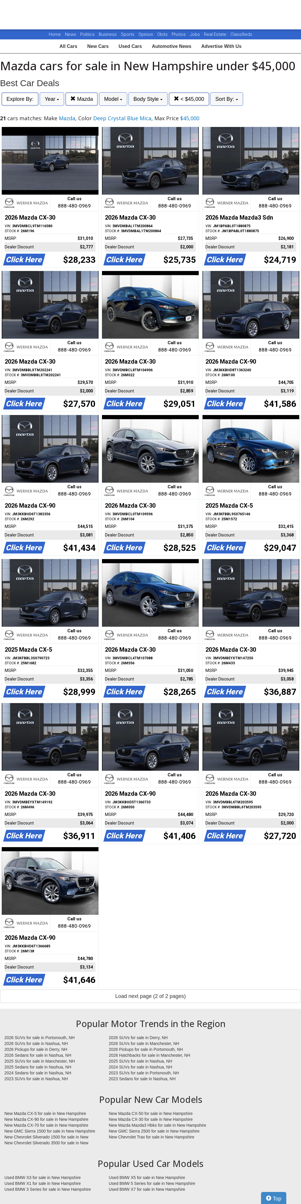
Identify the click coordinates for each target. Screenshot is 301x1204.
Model (113, 99)
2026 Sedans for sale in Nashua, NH (37, 1055)
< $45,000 (189, 99)
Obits (163, 34)
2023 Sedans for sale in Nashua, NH (142, 1078)
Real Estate (216, 34)
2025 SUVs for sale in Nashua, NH (140, 1061)
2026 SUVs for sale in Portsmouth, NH (39, 1037)
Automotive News (171, 46)
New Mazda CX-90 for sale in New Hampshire (46, 1119)
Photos (179, 34)
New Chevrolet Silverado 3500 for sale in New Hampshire (46, 1143)
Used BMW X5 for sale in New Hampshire (147, 1177)
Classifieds (241, 34)
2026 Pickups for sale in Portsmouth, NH (146, 1049)
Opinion (146, 34)
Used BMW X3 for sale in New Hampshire (42, 1177)
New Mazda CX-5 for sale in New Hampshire (45, 1113)
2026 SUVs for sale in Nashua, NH (36, 1043)
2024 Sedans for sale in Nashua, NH (37, 1073)
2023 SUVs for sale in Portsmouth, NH (144, 1073)
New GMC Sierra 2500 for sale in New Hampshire (154, 1131)
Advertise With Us (221, 46)
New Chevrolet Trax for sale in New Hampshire (151, 1137)
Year (52, 99)
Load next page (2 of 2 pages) (150, 996)
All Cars (68, 46)
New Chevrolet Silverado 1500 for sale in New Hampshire (46, 1137)
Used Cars (130, 46)
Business (108, 34)
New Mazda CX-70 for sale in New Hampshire (46, 1125)
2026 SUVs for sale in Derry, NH (138, 1037)
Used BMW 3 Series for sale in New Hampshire (47, 1189)
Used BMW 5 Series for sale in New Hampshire (152, 1183)
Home (55, 34)
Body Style (148, 99)
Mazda (81, 99)
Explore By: (20, 99)
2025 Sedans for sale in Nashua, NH (37, 1067)
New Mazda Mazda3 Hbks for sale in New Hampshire (157, 1125)
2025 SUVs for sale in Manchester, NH (39, 1061)
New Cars (98, 46)
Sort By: (226, 99)
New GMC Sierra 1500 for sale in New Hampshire (49, 1131)
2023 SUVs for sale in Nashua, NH (36, 1078)
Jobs (195, 34)
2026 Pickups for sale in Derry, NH (35, 1049)
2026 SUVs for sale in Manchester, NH (144, 1043)
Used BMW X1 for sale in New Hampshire (42, 1183)
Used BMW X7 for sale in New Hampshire (147, 1189)
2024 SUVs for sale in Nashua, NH (140, 1067)
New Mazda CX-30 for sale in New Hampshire (151, 1119)
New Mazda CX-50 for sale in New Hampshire (151, 1113)
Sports (128, 34)
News (70, 34)
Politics (87, 34)
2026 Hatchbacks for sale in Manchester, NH (149, 1055)
